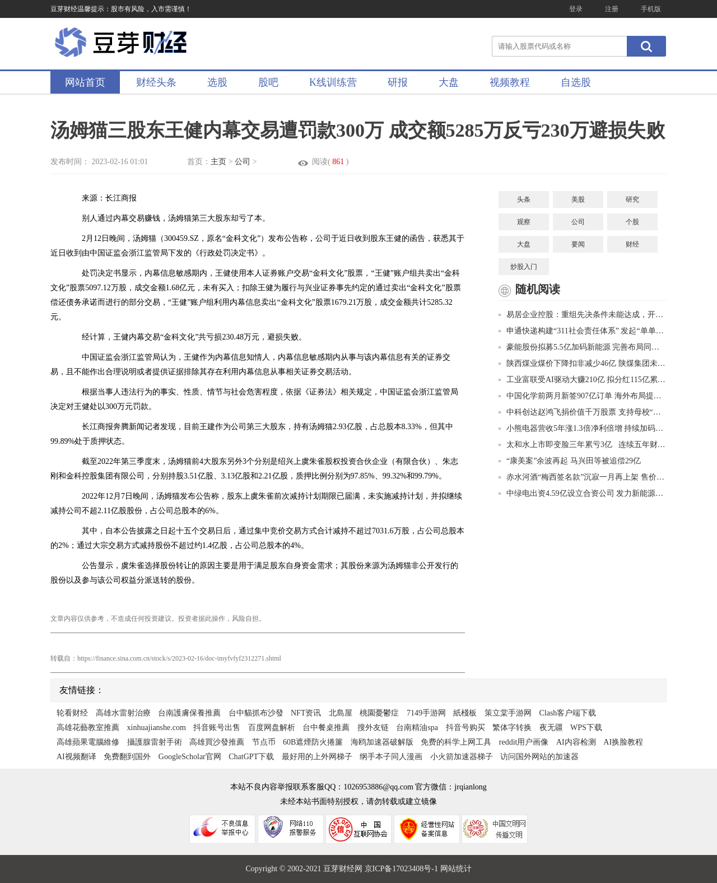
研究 (632, 199)
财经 (632, 244)
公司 (242, 161)
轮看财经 (72, 713)
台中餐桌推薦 (326, 727)
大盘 (449, 82)
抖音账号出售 (216, 727)
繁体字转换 (512, 727)
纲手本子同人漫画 (391, 756)
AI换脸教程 (623, 742)
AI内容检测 (576, 742)
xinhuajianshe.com (156, 727)
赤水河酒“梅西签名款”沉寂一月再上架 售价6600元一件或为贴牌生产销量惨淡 (583, 477)
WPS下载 (586, 727)
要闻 (578, 244)
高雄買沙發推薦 (216, 742)
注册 (611, 9)
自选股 (576, 82)
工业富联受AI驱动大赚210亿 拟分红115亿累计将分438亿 (583, 379)
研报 (398, 82)
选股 (217, 82)
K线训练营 (333, 82)
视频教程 (510, 82)
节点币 (264, 742)
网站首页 (85, 82)
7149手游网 (426, 713)
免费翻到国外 (127, 756)
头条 (523, 199)
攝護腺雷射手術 (154, 742)
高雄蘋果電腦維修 (88, 742)
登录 (576, 9)
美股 (578, 199)
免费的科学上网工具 (456, 742)
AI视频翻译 (76, 756)
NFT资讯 (306, 713)
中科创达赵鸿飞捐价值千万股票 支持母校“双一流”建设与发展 (583, 412)
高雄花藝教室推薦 (88, 727)
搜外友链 (373, 727)
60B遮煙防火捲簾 (313, 742)
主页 (218, 161)
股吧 (268, 82)
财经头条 (156, 82)
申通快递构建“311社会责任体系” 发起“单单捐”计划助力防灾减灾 (583, 331)
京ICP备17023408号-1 (402, 869)
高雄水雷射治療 (123, 713)
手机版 (651, 9)
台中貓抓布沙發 (256, 713)
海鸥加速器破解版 (382, 742)
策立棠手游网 (508, 713)
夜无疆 (551, 727)
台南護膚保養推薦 (189, 713)
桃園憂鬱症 (379, 713)
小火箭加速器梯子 (461, 756)
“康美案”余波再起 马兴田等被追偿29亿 (570, 461)
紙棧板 (465, 713)
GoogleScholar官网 (190, 756)
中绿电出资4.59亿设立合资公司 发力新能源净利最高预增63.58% (583, 493)
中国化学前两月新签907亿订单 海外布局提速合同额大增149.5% (583, 396)
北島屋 (340, 713)
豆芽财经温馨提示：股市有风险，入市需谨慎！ (121, 9)
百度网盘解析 (271, 727)
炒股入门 (523, 267)
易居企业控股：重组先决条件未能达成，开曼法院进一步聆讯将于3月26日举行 (583, 314)
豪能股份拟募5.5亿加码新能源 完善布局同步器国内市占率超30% (583, 347)
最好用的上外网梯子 (317, 756)
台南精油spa (417, 727)
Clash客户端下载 (567, 713)
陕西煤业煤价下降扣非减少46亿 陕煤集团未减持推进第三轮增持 (583, 363)
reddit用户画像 (524, 742)
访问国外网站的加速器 (539, 756)
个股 (632, 222)
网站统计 (456, 869)
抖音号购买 (465, 727)
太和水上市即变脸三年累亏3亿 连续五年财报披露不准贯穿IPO (583, 444)
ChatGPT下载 (251, 756)
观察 (523, 222)
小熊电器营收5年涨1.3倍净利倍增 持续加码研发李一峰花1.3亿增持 (583, 428)
